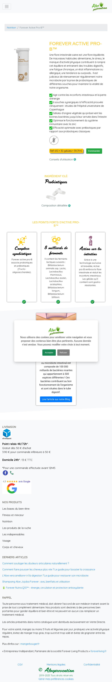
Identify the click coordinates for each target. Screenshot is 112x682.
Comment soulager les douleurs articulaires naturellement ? (35, 563)
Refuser (63, 352)
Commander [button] (94, 151)
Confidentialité (92, 664)
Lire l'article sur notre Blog (56, 399)
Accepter (49, 352)
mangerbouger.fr (29, 643)
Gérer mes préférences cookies (56, 678)
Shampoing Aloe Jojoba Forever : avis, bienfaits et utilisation (36, 581)
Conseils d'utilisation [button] (62, 159)
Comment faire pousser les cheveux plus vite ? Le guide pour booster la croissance (48, 569)
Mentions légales (56, 664)
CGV (20, 664)
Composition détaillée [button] (56, 205)
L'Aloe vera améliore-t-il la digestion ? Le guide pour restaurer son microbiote (45, 575)
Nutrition (11, 27)
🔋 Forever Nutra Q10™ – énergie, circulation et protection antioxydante (42, 587)
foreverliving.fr (99, 651)
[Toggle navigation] (6, 6)
